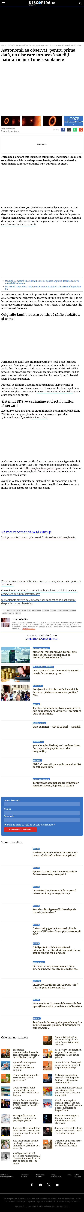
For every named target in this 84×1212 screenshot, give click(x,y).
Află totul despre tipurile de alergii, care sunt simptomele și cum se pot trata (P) (26, 1143)
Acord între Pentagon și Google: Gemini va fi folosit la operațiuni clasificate (68, 1117)
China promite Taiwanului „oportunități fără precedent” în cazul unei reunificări (68, 1090)
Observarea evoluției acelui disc (53, 391)
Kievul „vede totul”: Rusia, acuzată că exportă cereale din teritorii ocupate (68, 1129)
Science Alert (38, 417)
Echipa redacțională (56, 1174)
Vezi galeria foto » (73, 121)
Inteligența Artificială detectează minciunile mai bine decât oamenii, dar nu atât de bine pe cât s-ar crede (57, 950)
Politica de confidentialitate (38, 824)
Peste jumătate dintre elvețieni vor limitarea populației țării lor (24, 1117)
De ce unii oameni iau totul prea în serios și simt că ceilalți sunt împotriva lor (42, 287)
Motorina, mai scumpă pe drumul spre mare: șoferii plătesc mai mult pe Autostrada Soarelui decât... (55, 654)
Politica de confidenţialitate (6, 1174)
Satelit (76, 610)
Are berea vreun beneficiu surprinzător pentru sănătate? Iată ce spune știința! (55, 854)
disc (27, 610)
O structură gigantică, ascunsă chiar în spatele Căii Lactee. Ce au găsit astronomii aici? (57, 931)
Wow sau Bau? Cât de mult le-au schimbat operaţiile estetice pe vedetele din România (57, 1005)
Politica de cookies (25, 1174)
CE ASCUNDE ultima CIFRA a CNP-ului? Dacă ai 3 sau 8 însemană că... (55, 986)
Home (3, 45)
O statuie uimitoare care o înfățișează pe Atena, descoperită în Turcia (68, 1141)
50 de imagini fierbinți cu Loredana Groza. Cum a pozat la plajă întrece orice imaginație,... (57, 748)
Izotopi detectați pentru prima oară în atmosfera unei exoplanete (37, 537)
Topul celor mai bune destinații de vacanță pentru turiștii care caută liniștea (25, 1090)
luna (56, 610)
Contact (69, 1173)
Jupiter (50, 610)
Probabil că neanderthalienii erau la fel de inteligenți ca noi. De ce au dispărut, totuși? (26, 1054)
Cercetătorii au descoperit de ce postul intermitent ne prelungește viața (54, 892)
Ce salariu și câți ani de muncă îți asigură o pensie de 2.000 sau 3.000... (57, 672)
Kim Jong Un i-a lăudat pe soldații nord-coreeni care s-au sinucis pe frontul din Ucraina (26, 1130)
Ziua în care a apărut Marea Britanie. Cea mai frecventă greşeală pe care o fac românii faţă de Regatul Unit (69, 1104)
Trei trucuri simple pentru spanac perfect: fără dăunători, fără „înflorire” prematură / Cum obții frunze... (57, 711)
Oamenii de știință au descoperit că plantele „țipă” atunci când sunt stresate (66, 1041)
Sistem (11, 613)
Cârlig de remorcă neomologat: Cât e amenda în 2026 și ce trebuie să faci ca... (55, 967)
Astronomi (11, 610)
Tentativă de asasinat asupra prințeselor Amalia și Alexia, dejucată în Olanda (56, 784)
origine (62, 610)
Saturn (4, 613)
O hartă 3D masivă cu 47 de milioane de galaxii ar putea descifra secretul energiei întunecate (41, 282)
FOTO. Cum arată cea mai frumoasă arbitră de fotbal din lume (57, 766)
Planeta (69, 610)
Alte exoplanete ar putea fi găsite (43, 468)
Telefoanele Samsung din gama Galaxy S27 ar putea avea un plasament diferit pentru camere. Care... (57, 1025)
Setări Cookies (77, 1174)
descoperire (20, 610)
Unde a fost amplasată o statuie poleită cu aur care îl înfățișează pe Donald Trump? (26, 1103)
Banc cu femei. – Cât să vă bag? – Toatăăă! (57, 726)
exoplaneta (35, 610)
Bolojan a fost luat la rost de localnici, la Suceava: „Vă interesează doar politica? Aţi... (58, 691)
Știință (11, 45)
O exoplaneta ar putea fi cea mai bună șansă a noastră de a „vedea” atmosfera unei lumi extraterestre (38, 592)
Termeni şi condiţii (40, 1174)
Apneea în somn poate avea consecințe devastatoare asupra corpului (55, 873)
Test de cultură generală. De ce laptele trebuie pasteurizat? (54, 911)
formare (43, 610)
